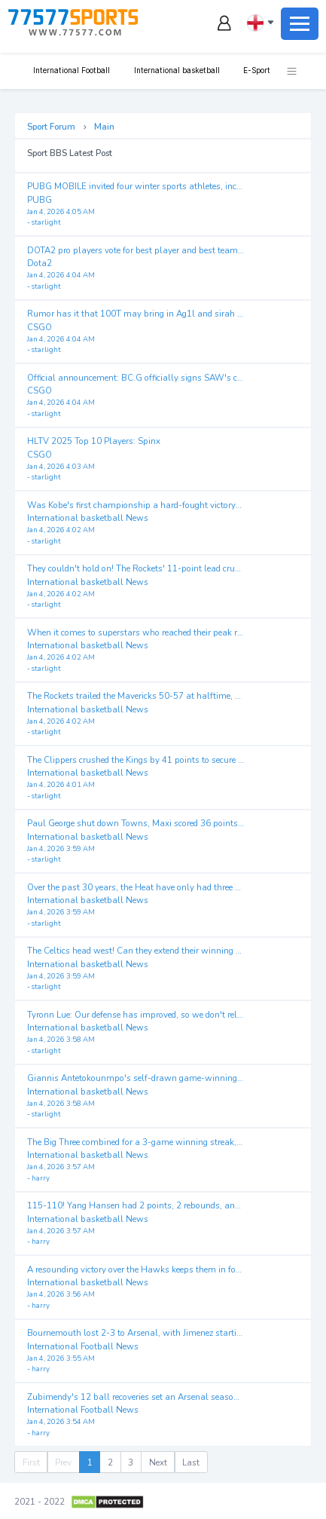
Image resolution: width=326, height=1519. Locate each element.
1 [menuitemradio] (90, 1462)
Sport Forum (51, 127)
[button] (283, 71)
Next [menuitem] (158, 1462)
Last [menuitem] (191, 1462)
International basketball (176, 70)
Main (104, 127)
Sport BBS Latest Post (69, 153)
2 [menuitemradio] (110, 1462)
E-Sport (255, 70)
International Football (70, 70)
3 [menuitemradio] (130, 1462)
